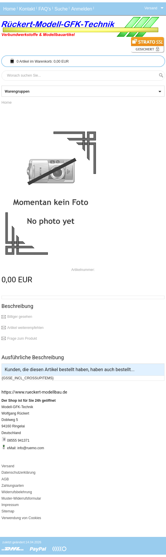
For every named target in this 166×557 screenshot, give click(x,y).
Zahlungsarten (12, 486)
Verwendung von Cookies (21, 518)
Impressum (10, 505)
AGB (5, 479)
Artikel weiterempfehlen (25, 328)
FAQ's (44, 8)
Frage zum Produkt (22, 338)
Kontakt (27, 8)
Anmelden (81, 8)
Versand (7, 466)
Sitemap (7, 511)
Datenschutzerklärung (18, 472)
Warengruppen (17, 91)
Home (9, 8)
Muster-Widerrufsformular (21, 498)
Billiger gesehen (19, 317)
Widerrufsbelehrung (16, 492)
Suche (61, 8)
